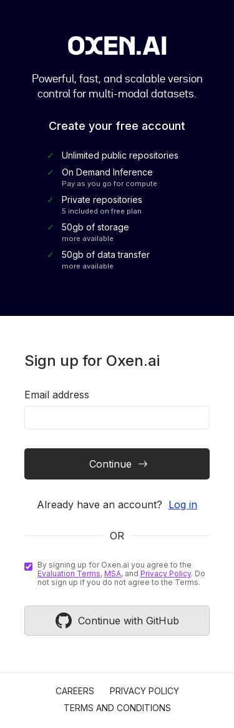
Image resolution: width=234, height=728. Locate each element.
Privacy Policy (165, 573)
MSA (112, 573)
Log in (182, 504)
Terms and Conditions (117, 707)
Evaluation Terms (68, 573)
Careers (75, 691)
